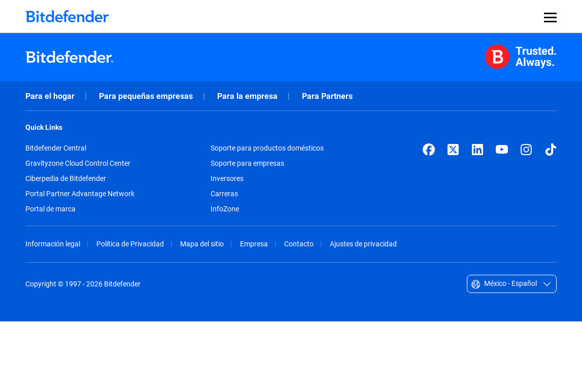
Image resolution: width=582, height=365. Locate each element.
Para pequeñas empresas (146, 96)
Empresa (254, 243)
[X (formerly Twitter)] (453, 149)
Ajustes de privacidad (363, 243)
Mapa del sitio (202, 243)
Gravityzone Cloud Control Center (77, 163)
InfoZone (225, 208)
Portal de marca (50, 208)
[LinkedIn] (477, 149)
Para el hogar (50, 96)
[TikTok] (550, 149)
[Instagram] (526, 149)
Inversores (227, 178)
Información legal (52, 243)
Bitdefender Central (55, 148)
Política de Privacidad (130, 243)
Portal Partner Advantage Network (79, 193)
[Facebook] (429, 149)
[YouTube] (502, 149)
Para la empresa (247, 96)
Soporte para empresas (247, 163)
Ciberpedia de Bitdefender (65, 178)
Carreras (224, 193)
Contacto (299, 243)
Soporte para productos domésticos (267, 148)
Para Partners (327, 96)
